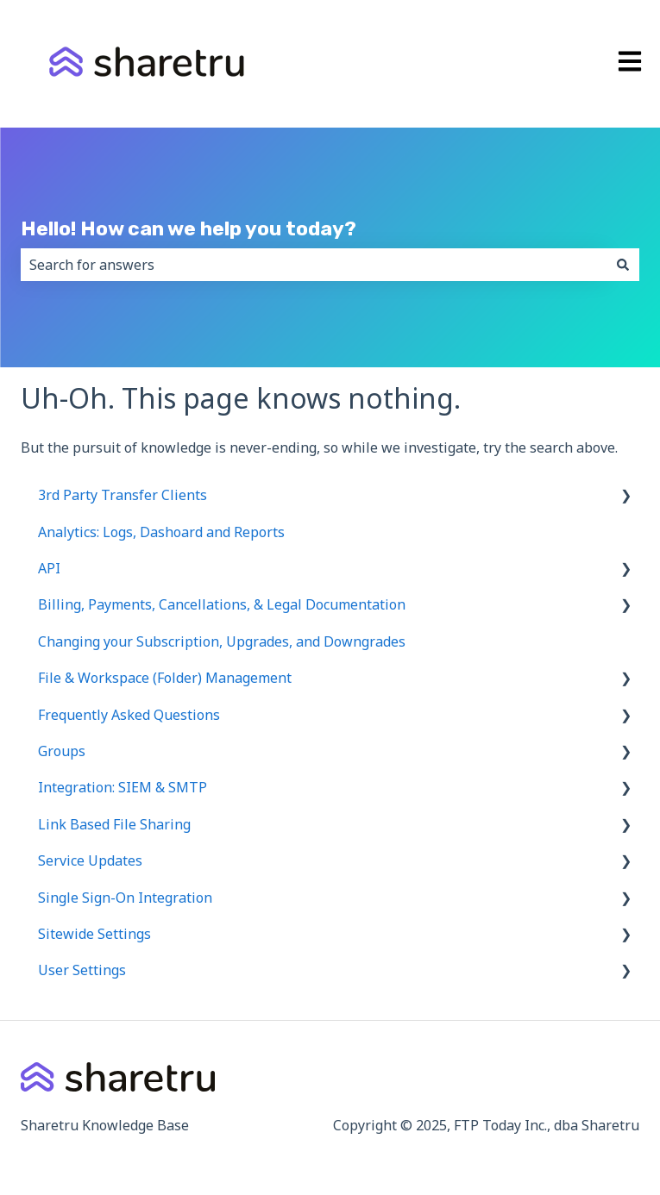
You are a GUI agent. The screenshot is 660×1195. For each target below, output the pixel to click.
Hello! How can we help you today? (188, 228)
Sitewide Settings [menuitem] (94, 933)
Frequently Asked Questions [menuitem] (129, 714)
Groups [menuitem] (61, 750)
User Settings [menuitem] (82, 969)
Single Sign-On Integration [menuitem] (125, 897)
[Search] (623, 264)
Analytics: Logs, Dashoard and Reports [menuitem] (161, 531)
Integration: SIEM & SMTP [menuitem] (122, 787)
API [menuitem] (49, 568)
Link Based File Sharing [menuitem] (114, 824)
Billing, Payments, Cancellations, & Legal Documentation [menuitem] (221, 604)
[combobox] (314, 264)
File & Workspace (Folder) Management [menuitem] (165, 677)
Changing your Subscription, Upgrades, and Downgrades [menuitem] (221, 641)
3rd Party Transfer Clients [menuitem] (122, 494)
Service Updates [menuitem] (90, 860)
